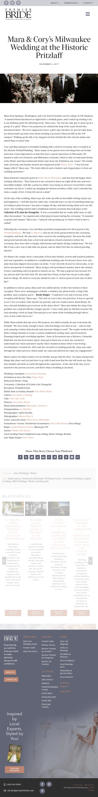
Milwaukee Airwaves (36, 405)
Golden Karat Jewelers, (22, 427)
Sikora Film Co (26, 416)
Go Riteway (37, 232)
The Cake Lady (17, 398)
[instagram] (12, 3)
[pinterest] (18, 3)
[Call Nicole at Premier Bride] (12, 784)
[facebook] (6, 3)
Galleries (65, 691)
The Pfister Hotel (43, 391)
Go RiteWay (25, 409)
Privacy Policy (89, 785)
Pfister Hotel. (67, 164)
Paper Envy (38, 377)
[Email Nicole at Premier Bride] (19, 790)
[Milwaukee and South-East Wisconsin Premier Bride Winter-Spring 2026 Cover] (15, 746)
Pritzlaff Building (12, 232)
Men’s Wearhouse (59, 423)
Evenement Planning (35, 373)
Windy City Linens (21, 430)
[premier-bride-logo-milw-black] (18, 9)
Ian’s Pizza (28, 437)
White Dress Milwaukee (50, 178)
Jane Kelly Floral (21, 402)
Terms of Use (77, 785)
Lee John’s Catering (22, 395)
